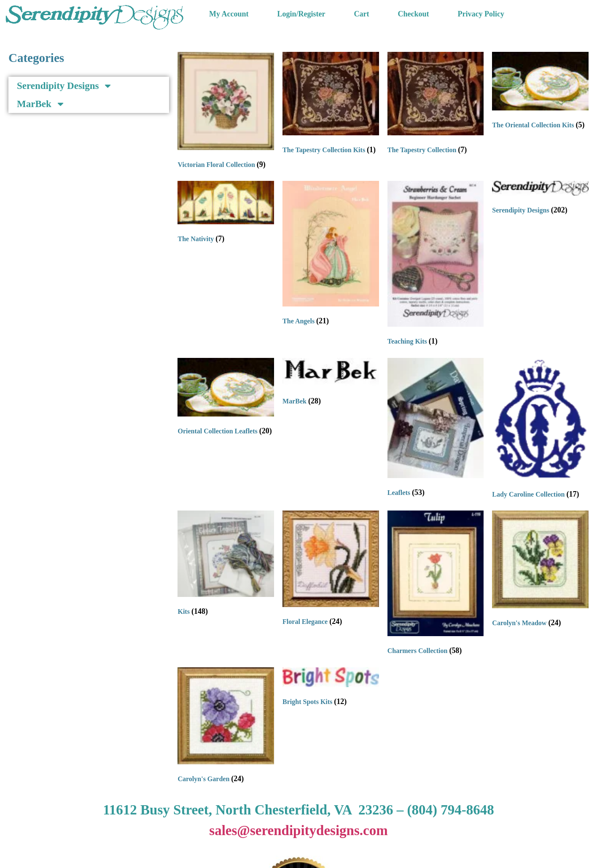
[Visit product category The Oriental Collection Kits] (540, 92)
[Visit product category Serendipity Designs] (540, 199)
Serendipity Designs (65, 86)
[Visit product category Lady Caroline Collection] (540, 430)
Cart (361, 14)
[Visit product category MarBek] (330, 383)
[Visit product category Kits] (225, 565)
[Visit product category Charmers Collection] (435, 585)
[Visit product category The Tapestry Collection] (435, 105)
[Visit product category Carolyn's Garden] (225, 727)
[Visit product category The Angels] (330, 255)
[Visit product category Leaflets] (435, 429)
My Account (229, 14)
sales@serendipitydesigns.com (298, 830)
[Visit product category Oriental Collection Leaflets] (225, 398)
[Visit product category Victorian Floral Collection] (225, 112)
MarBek (41, 104)
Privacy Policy (481, 14)
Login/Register (301, 14)
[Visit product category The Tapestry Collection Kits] (330, 105)
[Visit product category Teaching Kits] (435, 265)
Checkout (413, 14)
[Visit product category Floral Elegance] (330, 570)
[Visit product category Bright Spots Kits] (330, 688)
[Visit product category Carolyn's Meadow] (540, 571)
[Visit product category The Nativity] (225, 214)
